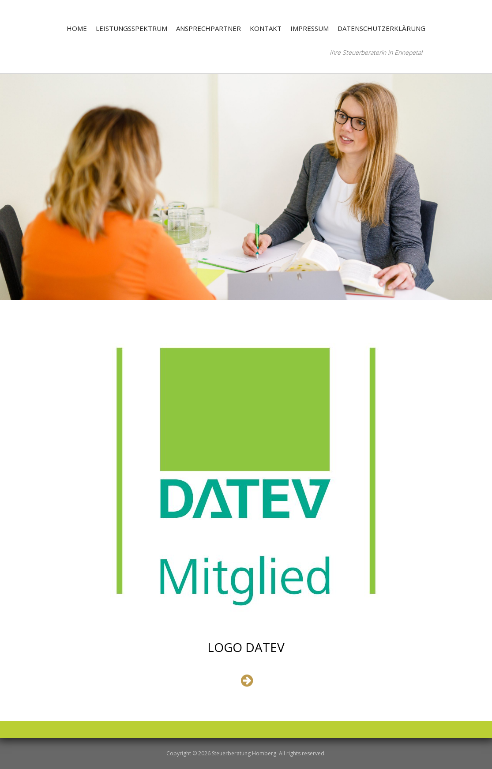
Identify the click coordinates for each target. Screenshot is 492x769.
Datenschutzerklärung (381, 28)
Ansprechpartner (208, 28)
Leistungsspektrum (131, 28)
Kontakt (266, 28)
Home (77, 28)
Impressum (309, 28)
